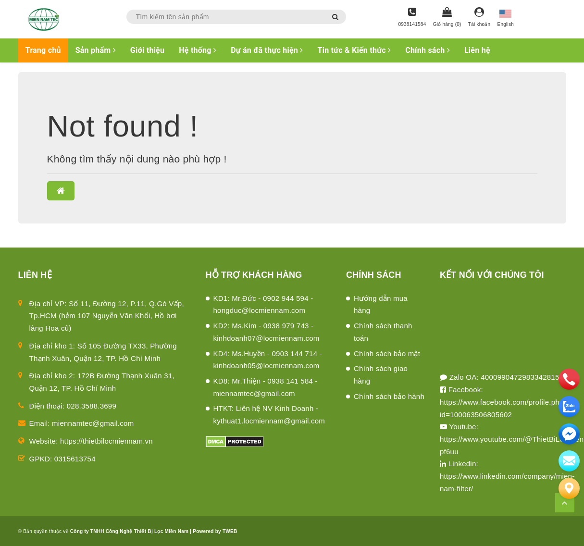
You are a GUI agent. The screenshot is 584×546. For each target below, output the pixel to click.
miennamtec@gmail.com (93, 423)
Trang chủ (43, 50)
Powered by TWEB (215, 531)
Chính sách (427, 50)
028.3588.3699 (91, 406)
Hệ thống (197, 50)
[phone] (569, 379)
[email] (569, 434)
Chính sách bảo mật (387, 353)
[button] (61, 190)
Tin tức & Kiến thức (354, 50)
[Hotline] (412, 17)
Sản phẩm (95, 50)
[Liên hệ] (569, 488)
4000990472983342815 (520, 377)
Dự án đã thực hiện (267, 50)
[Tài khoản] (479, 17)
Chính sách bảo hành (389, 396)
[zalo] (569, 406)
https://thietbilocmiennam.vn (106, 441)
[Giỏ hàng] (447, 17)
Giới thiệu (147, 50)
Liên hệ (477, 50)
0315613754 (75, 459)
